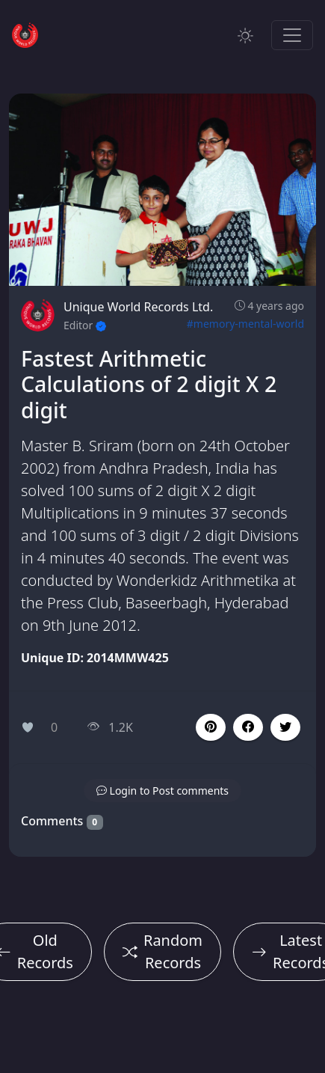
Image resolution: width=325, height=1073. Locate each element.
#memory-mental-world (245, 324)
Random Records (162, 951)
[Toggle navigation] (292, 35)
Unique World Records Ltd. (138, 307)
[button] (248, 727)
